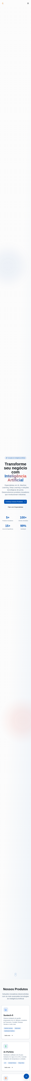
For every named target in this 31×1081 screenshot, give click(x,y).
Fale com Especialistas (15, 507)
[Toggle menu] (28, 3)
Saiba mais (8, 1035)
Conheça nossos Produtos (15, 502)
